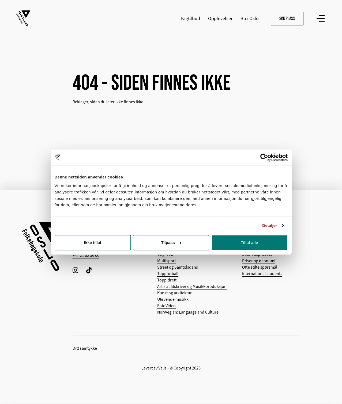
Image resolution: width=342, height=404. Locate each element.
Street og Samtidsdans (177, 267)
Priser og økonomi (258, 261)
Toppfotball (167, 274)
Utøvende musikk (173, 300)
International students (262, 274)
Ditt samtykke (85, 349)
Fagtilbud (190, 19)
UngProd (165, 255)
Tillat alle (249, 242)
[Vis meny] (319, 18)
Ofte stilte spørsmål (259, 267)
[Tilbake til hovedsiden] (23, 19)
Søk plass (287, 18)
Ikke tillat (92, 242)
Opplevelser (220, 19)
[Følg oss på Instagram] (75, 270)
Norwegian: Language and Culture (188, 312)
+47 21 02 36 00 (86, 256)
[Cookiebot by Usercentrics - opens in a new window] (264, 158)
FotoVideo (166, 306)
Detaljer (269, 225)
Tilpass (171, 242)
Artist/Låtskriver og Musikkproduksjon (192, 287)
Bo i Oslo (249, 19)
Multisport (166, 261)
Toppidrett (166, 280)
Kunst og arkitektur (174, 293)
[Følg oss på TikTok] (89, 270)
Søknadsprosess (257, 255)
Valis (162, 368)
